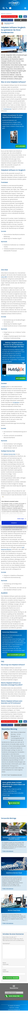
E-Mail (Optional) (5, 970)
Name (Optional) (5, 963)
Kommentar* (6, 943)
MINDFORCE (3, 13)
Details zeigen (20, 518)
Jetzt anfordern (20, 146)
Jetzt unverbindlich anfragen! (16, 655)
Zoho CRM (4, 277)
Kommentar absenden (10, 978)
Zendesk (3, 386)
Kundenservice (9, 13)
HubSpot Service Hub (9, 454)
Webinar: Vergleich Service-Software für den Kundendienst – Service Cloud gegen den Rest (14, 344)
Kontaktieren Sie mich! (16, 775)
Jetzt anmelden (20, 378)
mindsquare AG (16, 1009)
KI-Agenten (16, 402)
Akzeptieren (14, 522)
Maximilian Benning (9, 23)
